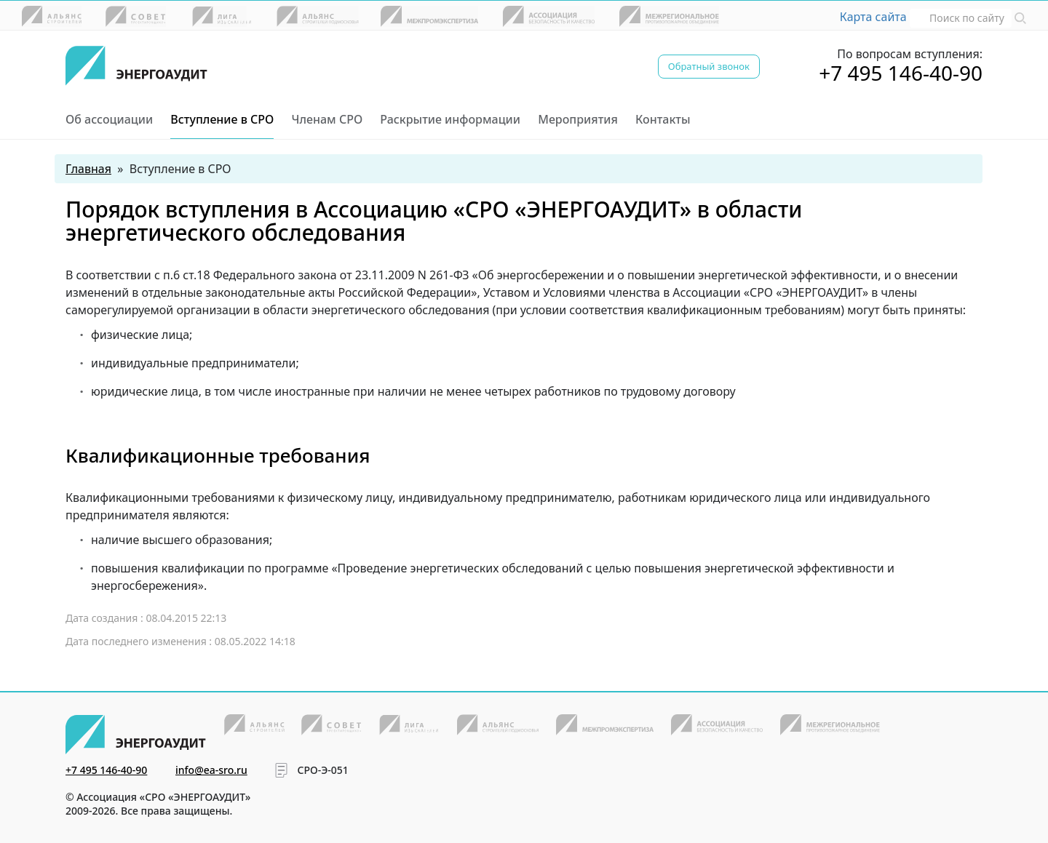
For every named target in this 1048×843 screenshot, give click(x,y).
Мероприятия (578, 119)
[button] (1020, 17)
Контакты (663, 119)
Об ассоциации (109, 119)
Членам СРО (326, 119)
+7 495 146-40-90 (900, 73)
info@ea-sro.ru (211, 770)
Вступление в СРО (222, 119)
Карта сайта (873, 17)
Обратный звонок (709, 66)
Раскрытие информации (450, 119)
